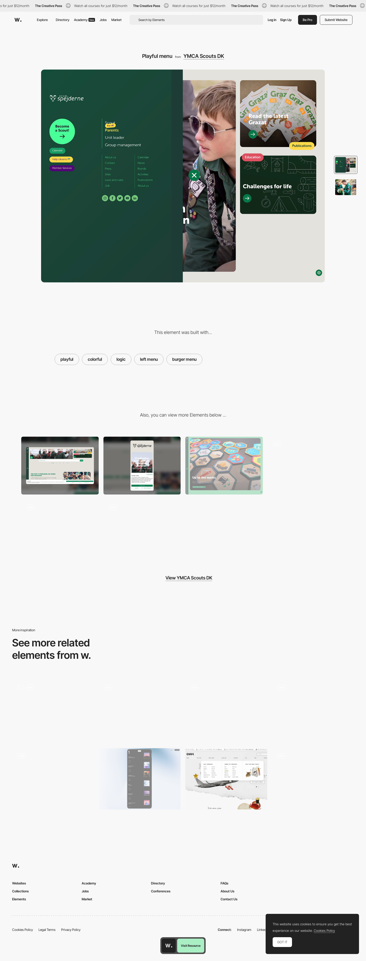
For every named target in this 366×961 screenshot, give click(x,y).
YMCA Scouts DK (203, 56)
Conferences (160, 891)
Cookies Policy (22, 930)
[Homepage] (306, 466)
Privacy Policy (71, 930)
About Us (227, 891)
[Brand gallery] (224, 466)
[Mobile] (142, 466)
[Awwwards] (17, 20)
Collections (20, 891)
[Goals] (226, 710)
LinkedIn (263, 930)
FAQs (224, 883)
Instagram (244, 930)
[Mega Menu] (226, 779)
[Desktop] (60, 466)
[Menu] (140, 779)
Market (116, 20)
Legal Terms (47, 930)
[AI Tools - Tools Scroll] (313, 710)
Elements (19, 899)
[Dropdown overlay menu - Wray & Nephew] (313, 777)
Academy (84, 20)
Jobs (103, 20)
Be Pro (307, 20)
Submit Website (336, 20)
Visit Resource (191, 945)
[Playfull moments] (140, 710)
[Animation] (53, 710)
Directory (62, 20)
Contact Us (229, 899)
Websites (19, 883)
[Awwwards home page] (169, 946)
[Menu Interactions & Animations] (53, 779)
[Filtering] (142, 528)
